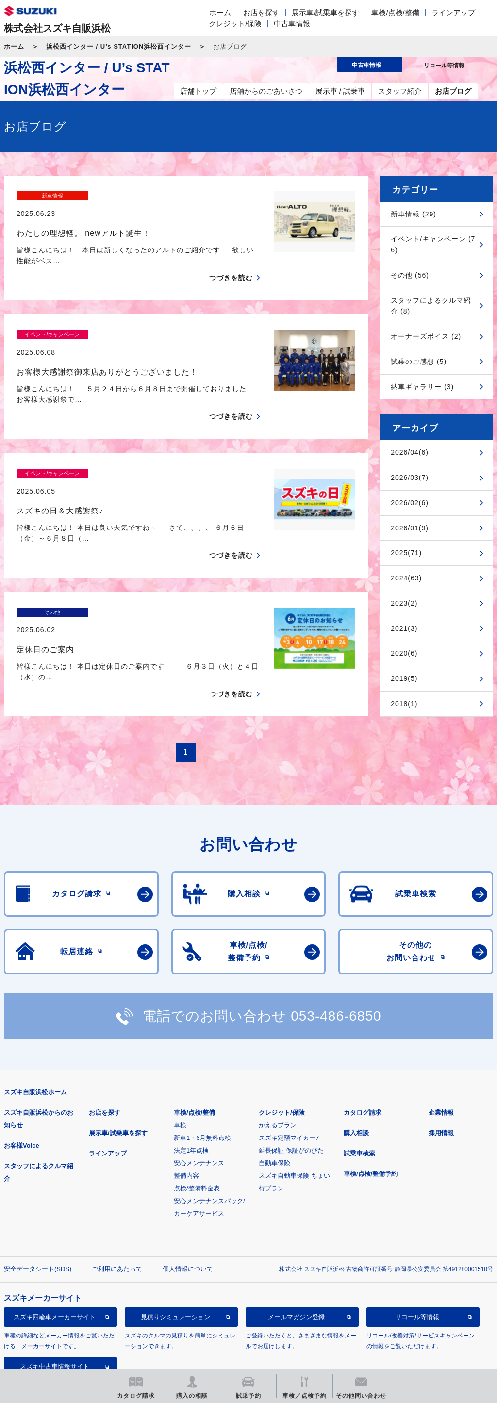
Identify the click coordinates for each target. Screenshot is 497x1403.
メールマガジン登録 (296, 1249)
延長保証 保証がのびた (291, 1082)
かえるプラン (278, 1057)
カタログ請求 (362, 1044)
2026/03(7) (410, 477)
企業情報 (441, 1044)
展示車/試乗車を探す (325, 12)
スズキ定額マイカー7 (289, 1069)
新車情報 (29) (413, 214)
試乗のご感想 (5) (419, 361)
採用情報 (441, 1065)
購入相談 (356, 1065)
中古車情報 (292, 23)
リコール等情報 (417, 1249)
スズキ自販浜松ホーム (35, 1024)
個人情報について (188, 1201)
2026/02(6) (410, 503)
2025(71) (406, 553)
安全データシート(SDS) (37, 1201)
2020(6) (404, 653)
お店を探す (261, 12)
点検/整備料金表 (197, 1120)
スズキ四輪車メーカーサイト (55, 1249)
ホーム (220, 12)
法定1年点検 (191, 1082)
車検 (180, 1057)
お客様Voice (21, 1077)
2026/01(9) (410, 528)
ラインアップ (453, 12)
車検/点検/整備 (395, 12)
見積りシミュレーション (175, 1249)
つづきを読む (231, 260)
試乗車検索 (359, 1085)
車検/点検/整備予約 (371, 1105)
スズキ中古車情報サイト (54, 1298)
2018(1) (404, 704)
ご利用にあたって (117, 1201)
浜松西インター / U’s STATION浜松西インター (118, 46)
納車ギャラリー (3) (422, 387)
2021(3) (404, 628)
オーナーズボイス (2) (426, 336)
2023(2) (404, 603)
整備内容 (186, 1107)
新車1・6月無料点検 (202, 1069)
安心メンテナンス (199, 1095)
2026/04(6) (410, 452)
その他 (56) (410, 275)
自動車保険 (274, 1095)
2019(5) (404, 678)
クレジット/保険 (235, 23)
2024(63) (406, 578)
